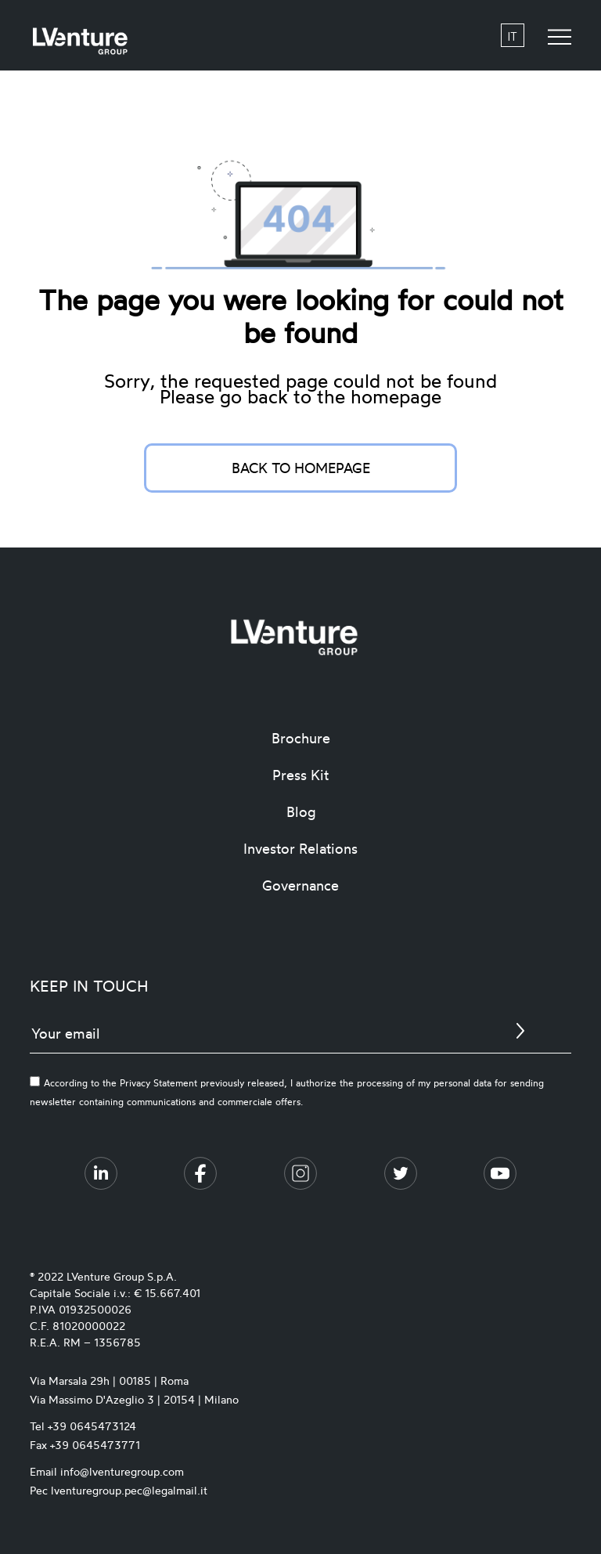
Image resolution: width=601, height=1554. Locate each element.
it (512, 35)
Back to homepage (301, 467)
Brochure (301, 737)
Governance (300, 885)
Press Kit (300, 774)
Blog (300, 811)
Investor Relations (300, 848)
